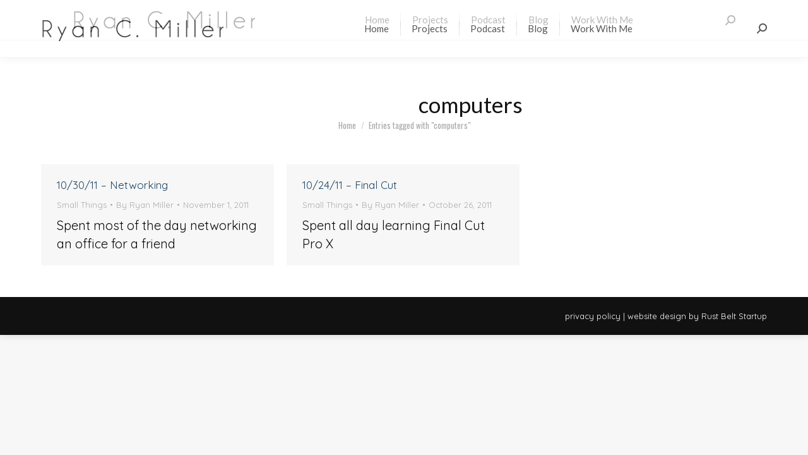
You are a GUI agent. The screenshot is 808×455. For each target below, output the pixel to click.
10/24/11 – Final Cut (349, 184)
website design (656, 316)
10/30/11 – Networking (112, 184)
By (145, 205)
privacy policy (593, 316)
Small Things (82, 205)
